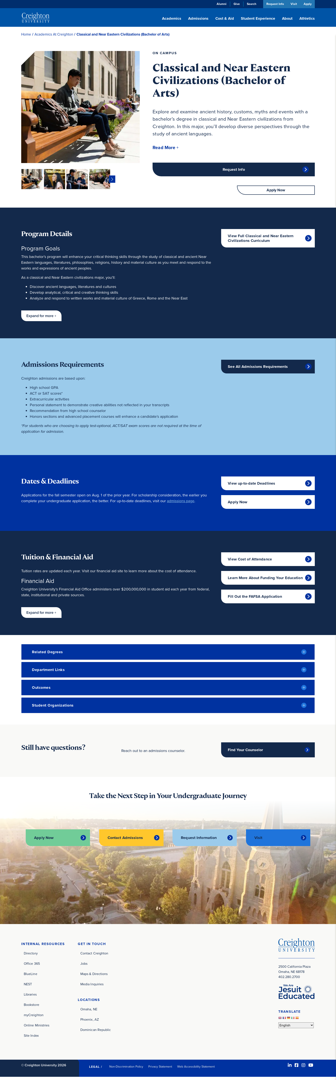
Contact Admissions (125, 841)
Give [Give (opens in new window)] (235, 4)
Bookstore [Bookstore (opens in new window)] (31, 1007)
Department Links (48, 673)
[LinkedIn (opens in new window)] (289, 1068)
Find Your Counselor (245, 753)
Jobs (83, 966)
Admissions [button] (198, 18)
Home (26, 34)
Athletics (307, 18)
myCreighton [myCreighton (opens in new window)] (34, 1018)
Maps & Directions (94, 976)
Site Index (31, 1038)
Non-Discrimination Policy (126, 1069)
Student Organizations (53, 709)
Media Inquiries (92, 987)
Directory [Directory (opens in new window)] (31, 956)
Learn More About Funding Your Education (265, 581)
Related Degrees (47, 655)
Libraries (30, 997)
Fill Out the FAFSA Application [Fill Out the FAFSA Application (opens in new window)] (255, 600)
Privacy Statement (160, 1069)
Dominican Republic (95, 1033)
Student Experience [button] (258, 18)
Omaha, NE (88, 1012)
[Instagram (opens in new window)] (303, 1068)
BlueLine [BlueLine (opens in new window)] (30, 976)
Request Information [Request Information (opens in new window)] (199, 841)
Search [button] (250, 4)
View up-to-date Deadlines (251, 487)
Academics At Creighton (53, 34)
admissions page (181, 504)
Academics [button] (171, 18)
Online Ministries (36, 1028)
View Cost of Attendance (250, 562)
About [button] (287, 18)
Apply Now (276, 193)
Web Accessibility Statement (196, 1069)
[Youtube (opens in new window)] (311, 1068)
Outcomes (41, 691)
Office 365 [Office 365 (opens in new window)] (32, 966)
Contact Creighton (94, 956)
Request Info (274, 4)
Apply (307, 4)
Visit (293, 4)
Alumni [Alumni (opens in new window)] (220, 4)
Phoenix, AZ (89, 1022)
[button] (166, 148)
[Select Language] (296, 1028)
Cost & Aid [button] (224, 18)
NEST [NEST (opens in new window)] (28, 987)
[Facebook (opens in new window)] (296, 1068)
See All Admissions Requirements (258, 370)
